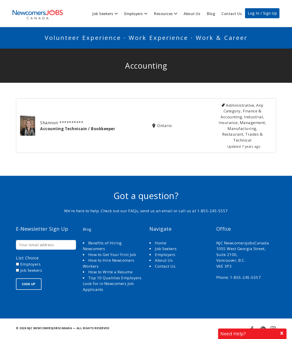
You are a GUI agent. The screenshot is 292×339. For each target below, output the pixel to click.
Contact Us (232, 13)
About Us (192, 13)
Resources (163, 13)
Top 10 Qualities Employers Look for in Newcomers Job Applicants (112, 283)
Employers (133, 13)
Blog (211, 13)
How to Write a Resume (110, 271)
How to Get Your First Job (112, 254)
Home (161, 243)
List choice (27, 258)
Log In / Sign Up (262, 13)
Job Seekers (102, 13)
